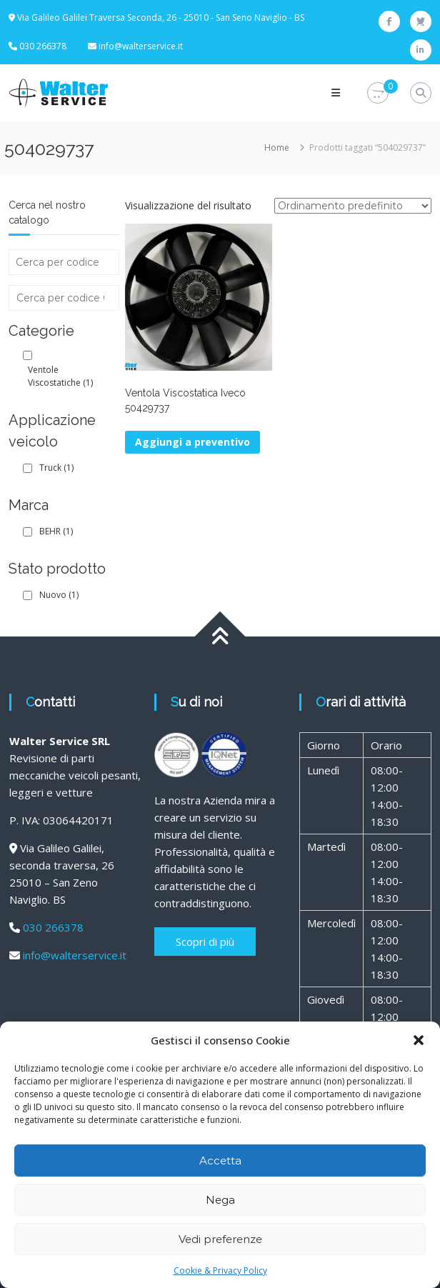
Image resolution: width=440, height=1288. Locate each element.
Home (276, 147)
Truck (56, 467)
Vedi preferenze (220, 1239)
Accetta (220, 1160)
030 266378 (53, 927)
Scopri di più (205, 941)
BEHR (56, 531)
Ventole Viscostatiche (60, 376)
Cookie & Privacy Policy (220, 1270)
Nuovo (59, 595)
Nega (220, 1200)
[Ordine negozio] (352, 206)
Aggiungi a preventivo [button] (192, 442)
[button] (418, 1040)
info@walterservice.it (141, 46)
